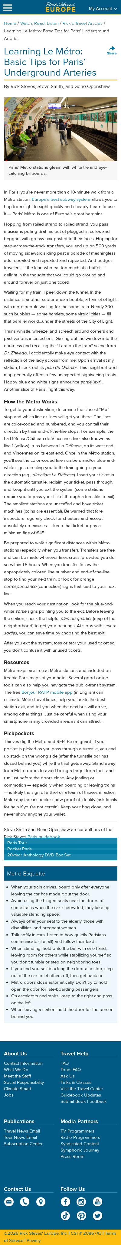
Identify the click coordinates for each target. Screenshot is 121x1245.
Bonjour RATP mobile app (47, 692)
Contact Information (23, 1063)
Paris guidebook (44, 837)
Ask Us (67, 1076)
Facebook (65, 1202)
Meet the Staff (17, 1076)
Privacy (34, 1240)
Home (10, 23)
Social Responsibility (24, 1082)
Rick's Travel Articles (83, 23)
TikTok (65, 1216)
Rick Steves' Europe (60, 7)
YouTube (98, 1202)
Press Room (72, 1156)
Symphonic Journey (79, 1150)
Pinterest (82, 1216)
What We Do (16, 1070)
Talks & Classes (75, 1082)
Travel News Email (22, 1131)
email (9, 1202)
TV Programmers (77, 1131)
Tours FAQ (70, 1070)
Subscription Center (23, 1144)
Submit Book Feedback (83, 1101)
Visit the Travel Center (81, 1089)
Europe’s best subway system (61, 199)
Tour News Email (20, 1137)
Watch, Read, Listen (39, 23)
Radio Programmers (80, 1137)
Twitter (98, 1216)
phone (25, 1202)
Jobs (9, 1095)
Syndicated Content (79, 1144)
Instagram (82, 1202)
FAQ (64, 1063)
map (41, 1202)
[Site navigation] (7, 7)
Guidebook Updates (80, 1095)
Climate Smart (17, 1089)
